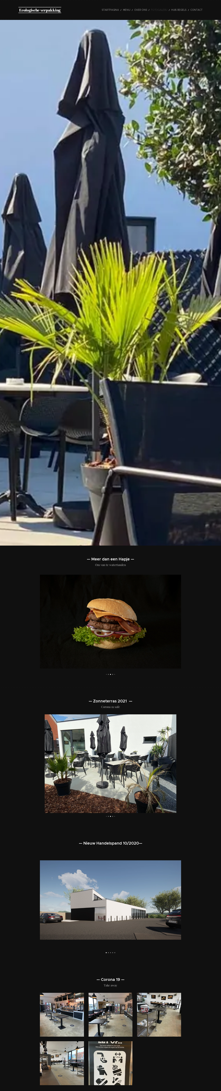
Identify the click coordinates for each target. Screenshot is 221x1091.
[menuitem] (122, 10)
